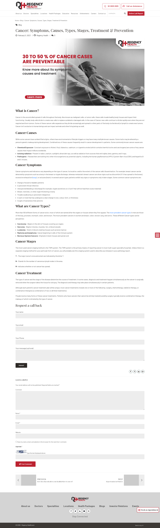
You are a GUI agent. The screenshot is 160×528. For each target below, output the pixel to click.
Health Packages (55, 13)
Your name (80, 314)
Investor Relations (118, 506)
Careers (93, 13)
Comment (19, 390)
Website (18, 432)
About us (19, 13)
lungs (34, 177)
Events (135, 506)
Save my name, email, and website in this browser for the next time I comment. (42, 442)
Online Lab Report (136, 13)
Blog (21, 20)
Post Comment (26, 464)
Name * (18, 413)
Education (65, 13)
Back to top (138, 525)
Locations (43, 13)
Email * (18, 423)
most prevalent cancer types (120, 212)
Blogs (102, 506)
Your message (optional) (80, 354)
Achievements (84, 13)
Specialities (35, 13)
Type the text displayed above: (36, 453)
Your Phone (80, 340)
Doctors (26, 13)
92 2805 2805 (113, 6)
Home (17, 20)
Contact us (102, 13)
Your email (80, 327)
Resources (74, 13)
